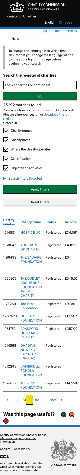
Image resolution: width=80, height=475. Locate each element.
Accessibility (22, 449)
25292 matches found (22, 105)
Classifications (21, 159)
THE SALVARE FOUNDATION (31, 259)
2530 (53, 401)
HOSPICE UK (30, 232)
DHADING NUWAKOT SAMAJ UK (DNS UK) (28, 351)
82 (30, 401)
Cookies (5, 449)
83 (37, 401)
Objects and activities (26, 168)
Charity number (22, 131)
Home (15, 38)
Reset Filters (40, 202)
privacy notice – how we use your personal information (23, 438)
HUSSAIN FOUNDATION (31, 318)
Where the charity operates (30, 149)
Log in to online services (59, 31)
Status (50, 222)
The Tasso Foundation (29, 306)
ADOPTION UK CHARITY (29, 247)
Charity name (20, 140)
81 (24, 401)
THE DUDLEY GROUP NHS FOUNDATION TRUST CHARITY (31, 287)
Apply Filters (40, 189)
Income (71, 222)
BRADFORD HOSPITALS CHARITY (29, 333)
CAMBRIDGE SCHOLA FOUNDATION (31, 370)
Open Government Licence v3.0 (20, 467)
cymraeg (65, 22)
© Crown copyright (63, 464)
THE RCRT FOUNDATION (31, 385)
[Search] (40, 85)
